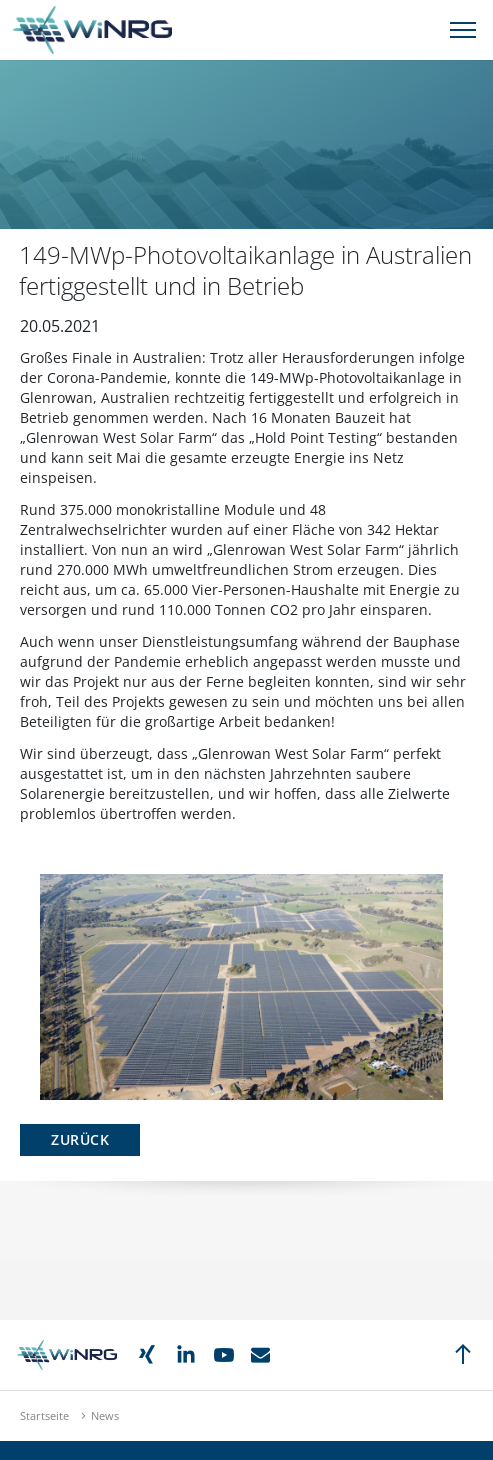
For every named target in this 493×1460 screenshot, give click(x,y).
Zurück (80, 1139)
